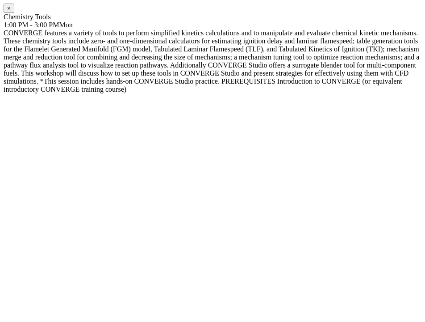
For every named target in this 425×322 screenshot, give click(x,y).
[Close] (9, 8)
